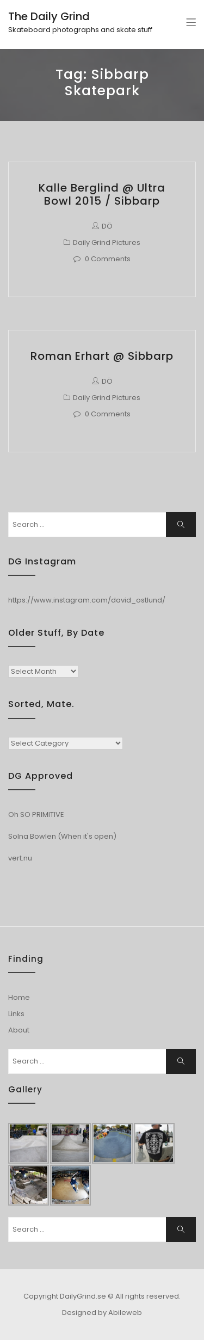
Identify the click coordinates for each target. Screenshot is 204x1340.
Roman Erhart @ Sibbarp (102, 356)
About (18, 1030)
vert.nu (20, 858)
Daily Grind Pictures (106, 242)
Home (19, 997)
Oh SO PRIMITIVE (36, 814)
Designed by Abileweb (102, 1312)
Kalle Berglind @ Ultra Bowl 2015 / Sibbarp (102, 194)
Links (16, 1014)
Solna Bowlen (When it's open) (62, 836)
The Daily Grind (49, 16)
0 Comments (108, 259)
